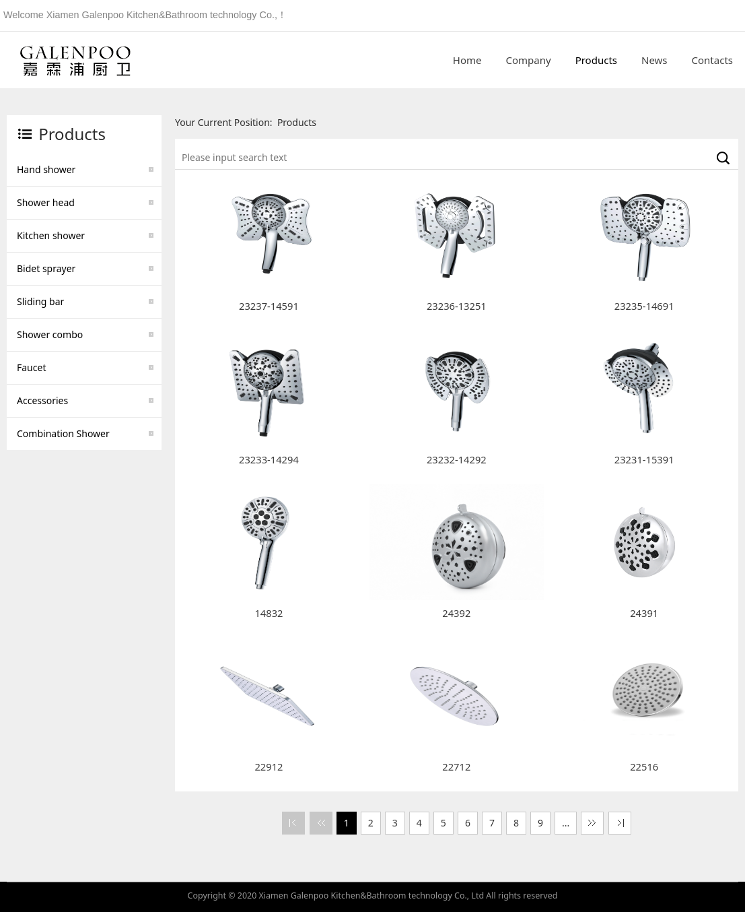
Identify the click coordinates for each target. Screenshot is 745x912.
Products (596, 60)
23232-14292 (457, 459)
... (565, 822)
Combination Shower (63, 433)
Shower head (46, 202)
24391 (644, 613)
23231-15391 (644, 459)
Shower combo (50, 334)
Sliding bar (40, 301)
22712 (456, 766)
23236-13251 (457, 306)
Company (528, 60)
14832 (268, 613)
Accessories (42, 400)
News (654, 60)
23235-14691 (644, 306)
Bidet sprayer (46, 268)
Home (467, 60)
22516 (644, 766)
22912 (268, 766)
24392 (456, 613)
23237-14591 (269, 306)
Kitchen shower (51, 235)
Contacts (712, 60)
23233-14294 (269, 459)
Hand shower (46, 169)
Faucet (31, 367)
